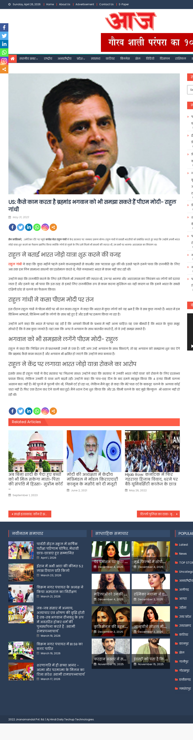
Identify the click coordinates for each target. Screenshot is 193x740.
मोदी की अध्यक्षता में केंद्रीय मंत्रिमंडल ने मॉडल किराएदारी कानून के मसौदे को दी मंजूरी (92, 479)
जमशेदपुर (185, 688)
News (183, 554)
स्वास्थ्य (95, 58)
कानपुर (184, 643)
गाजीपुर (183, 661)
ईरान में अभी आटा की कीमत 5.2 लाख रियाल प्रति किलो (60, 568)
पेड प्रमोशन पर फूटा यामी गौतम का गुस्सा (125, 561)
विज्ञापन (165, 58)
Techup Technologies (79, 719)
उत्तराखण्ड (185, 625)
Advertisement (85, 4)
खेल (137, 58)
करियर (110, 58)
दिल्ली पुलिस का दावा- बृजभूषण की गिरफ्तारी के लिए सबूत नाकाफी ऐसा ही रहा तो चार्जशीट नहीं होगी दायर (160, 514)
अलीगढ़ (184, 590)
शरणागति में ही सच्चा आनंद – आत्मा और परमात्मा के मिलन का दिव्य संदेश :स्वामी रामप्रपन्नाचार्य (61, 670)
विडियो (150, 58)
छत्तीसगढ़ (185, 679)
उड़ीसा (182, 608)
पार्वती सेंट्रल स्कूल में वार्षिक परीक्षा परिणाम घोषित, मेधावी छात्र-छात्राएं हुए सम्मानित (58, 548)
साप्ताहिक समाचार (111, 533)
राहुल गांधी (15, 264)
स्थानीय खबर (27, 58)
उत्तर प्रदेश (185, 617)
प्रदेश (80, 58)
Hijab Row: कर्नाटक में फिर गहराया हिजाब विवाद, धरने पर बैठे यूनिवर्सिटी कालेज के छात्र (151, 479)
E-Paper (124, 4)
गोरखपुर (184, 670)
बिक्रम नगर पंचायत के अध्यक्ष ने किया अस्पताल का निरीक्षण (60, 589)
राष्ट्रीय (48, 58)
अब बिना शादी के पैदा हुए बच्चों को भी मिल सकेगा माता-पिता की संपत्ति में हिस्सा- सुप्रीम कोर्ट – (35, 482)
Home (50, 4)
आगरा (183, 599)
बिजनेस (125, 58)
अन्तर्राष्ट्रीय (64, 58)
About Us (64, 4)
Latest (183, 545)
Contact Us (106, 4)
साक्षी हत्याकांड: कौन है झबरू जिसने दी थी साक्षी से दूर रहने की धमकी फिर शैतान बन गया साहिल (32, 514)
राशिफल (180, 58)
